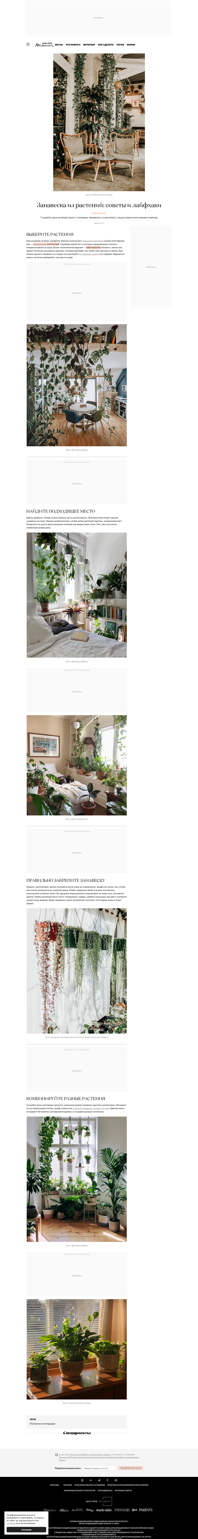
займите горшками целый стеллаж (91, 1108)
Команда (54, 1485)
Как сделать (106, 44)
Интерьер (89, 44)
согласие (11, 1523)
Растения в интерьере (42, 1424)
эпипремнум (39, 244)
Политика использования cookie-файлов (127, 1485)
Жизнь (131, 44)
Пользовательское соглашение (89, 1485)
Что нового (73, 44)
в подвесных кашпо (89, 254)
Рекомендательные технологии (79, 1490)
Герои (120, 44)
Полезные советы (123, 1490)
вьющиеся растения (92, 240)
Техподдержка (104, 1490)
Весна (59, 44)
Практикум (99, 213)
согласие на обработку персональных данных (89, 1454)
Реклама (68, 1485)
